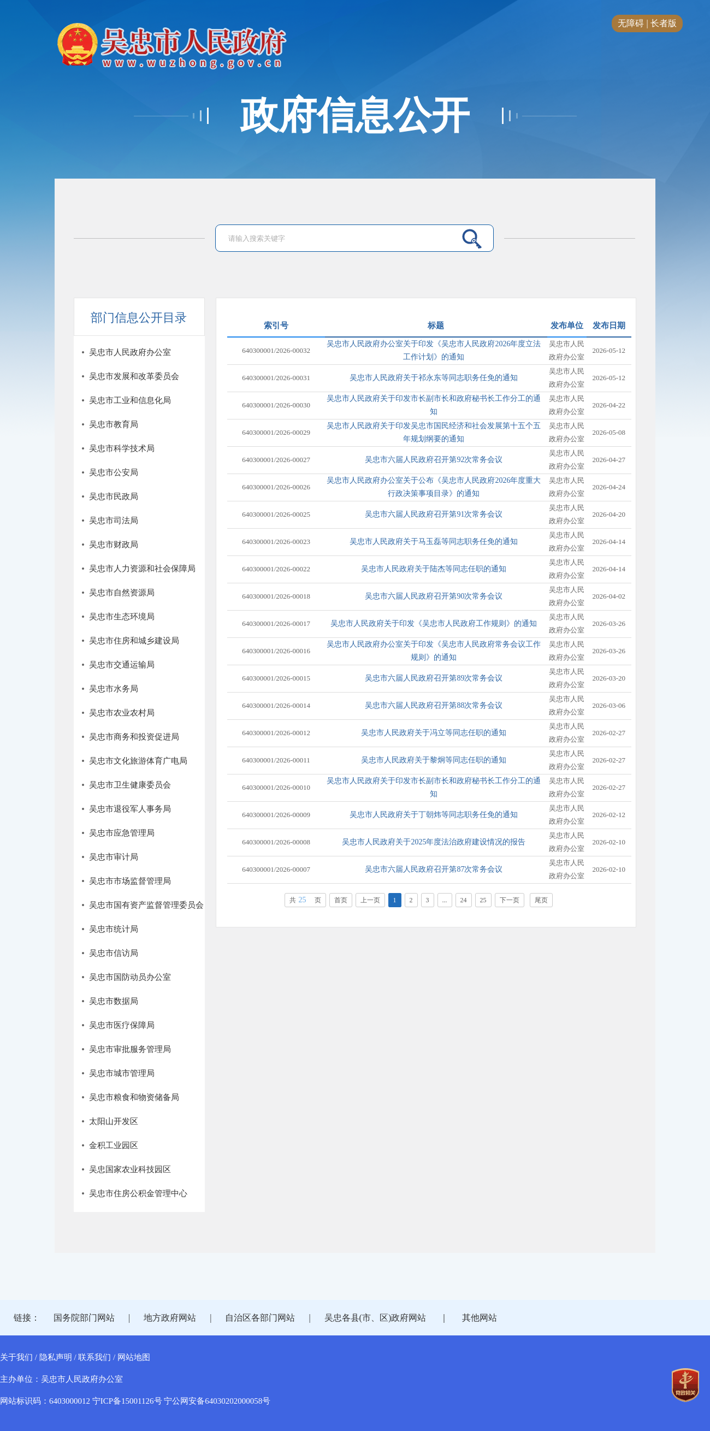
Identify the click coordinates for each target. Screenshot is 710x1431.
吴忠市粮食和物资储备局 (134, 1097)
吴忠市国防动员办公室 (130, 977)
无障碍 (631, 23)
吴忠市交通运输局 (122, 664)
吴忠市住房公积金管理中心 (138, 1193)
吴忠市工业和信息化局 (130, 400)
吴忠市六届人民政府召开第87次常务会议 (433, 869)
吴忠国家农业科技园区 (130, 1169)
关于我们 (16, 1357)
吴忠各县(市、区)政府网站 (375, 1317)
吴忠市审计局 (113, 857)
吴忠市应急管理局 (122, 833)
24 (463, 900)
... (444, 900)
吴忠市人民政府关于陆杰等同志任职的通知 (433, 569)
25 (483, 900)
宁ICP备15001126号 (127, 1401)
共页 (305, 900)
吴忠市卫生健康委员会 (130, 784)
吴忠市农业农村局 (122, 712)
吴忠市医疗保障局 (122, 1025)
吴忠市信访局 (113, 953)
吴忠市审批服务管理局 (130, 1049)
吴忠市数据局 (113, 1001)
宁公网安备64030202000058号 (217, 1401)
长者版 (663, 23)
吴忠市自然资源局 (122, 592)
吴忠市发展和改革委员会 (134, 376)
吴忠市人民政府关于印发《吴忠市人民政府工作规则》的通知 (433, 623)
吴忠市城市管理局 (122, 1073)
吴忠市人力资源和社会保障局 (142, 568)
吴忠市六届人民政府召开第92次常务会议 (433, 460)
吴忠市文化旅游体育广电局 (138, 760)
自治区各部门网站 (260, 1317)
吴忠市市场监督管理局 (130, 881)
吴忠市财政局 (113, 544)
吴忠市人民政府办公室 (130, 352)
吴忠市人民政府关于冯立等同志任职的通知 (433, 733)
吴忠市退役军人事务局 (130, 809)
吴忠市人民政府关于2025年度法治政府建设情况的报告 (433, 842)
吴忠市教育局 (113, 424)
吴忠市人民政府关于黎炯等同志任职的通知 (433, 760)
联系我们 (94, 1357)
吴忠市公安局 (113, 472)
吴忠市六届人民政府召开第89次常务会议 (433, 678)
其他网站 (479, 1317)
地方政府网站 (170, 1317)
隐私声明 (55, 1357)
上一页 (370, 900)
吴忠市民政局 (113, 496)
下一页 (509, 900)
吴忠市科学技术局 (122, 448)
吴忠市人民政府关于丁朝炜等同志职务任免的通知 (434, 815)
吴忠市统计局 (113, 929)
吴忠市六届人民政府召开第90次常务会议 (433, 596)
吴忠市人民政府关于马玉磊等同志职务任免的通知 (434, 541)
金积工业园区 (113, 1145)
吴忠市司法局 (113, 520)
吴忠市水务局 (113, 688)
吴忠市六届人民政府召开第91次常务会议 (433, 514)
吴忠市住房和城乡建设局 (134, 640)
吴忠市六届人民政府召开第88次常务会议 (433, 705)
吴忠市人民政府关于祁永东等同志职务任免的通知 (434, 378)
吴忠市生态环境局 (122, 616)
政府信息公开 (355, 116)
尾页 (541, 900)
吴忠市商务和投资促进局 (134, 736)
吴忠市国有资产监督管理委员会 (146, 905)
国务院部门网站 (84, 1317)
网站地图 (133, 1357)
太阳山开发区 (113, 1121)
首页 (340, 900)
